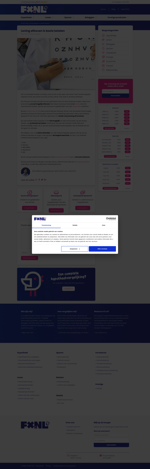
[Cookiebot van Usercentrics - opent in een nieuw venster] (107, 218)
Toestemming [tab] (46, 225)
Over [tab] (103, 225)
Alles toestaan (102, 249)
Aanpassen (75, 249)
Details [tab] (75, 225)
